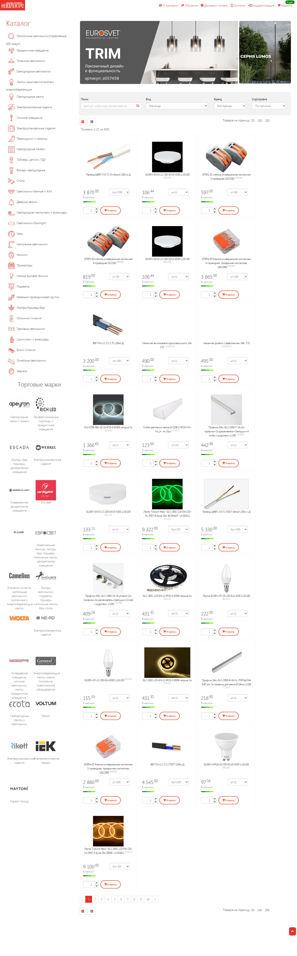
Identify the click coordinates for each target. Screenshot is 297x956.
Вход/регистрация (261, 5)
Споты (16, 181)
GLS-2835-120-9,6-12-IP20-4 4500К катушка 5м (167, 595)
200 (267, 120)
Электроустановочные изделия (31, 128)
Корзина (285, 5)
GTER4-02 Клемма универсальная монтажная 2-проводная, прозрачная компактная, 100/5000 (108, 768)
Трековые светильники (26, 329)
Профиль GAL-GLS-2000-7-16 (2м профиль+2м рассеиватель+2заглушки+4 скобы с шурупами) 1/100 (226, 431)
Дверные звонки (22, 202)
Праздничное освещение (28, 50)
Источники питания (24, 318)
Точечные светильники (26, 61)
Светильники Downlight (27, 223)
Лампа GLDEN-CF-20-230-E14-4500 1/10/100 (226, 595)
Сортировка (259, 99)
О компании (168, 5)
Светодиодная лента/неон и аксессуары (37, 212)
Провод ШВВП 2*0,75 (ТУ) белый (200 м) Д (108, 174)
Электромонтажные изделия (30, 107)
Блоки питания (21, 350)
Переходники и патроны (27, 138)
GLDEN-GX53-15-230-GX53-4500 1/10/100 (108, 511)
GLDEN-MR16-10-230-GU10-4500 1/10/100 (226, 764)
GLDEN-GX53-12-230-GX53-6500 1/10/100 (167, 258)
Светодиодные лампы (26, 96)
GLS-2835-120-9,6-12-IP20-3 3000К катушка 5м (167, 680)
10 (148, 899)
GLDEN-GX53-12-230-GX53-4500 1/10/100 (167, 174)
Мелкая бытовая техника (28, 276)
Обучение (189, 5)
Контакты (237, 5)
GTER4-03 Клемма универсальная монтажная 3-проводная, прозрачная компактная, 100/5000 (226, 263)
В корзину (110, 210)
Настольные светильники (28, 244)
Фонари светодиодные (26, 170)
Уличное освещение (25, 118)
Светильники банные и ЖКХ (30, 191)
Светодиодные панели (26, 149)
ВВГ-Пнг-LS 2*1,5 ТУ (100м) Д (108, 343)
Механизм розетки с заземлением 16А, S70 (226, 343)
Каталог (18, 23)
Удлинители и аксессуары (28, 339)
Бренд (218, 99)
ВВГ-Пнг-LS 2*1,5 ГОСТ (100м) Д (167, 764)
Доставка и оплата (214, 5)
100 (260, 120)
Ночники (18, 255)
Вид (148, 99)
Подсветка (18, 286)
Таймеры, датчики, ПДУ (27, 159)
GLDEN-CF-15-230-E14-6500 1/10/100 (104, 680)
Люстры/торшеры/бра (26, 307)
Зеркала (17, 371)
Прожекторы (20, 265)
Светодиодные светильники (29, 71)
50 (252, 120)
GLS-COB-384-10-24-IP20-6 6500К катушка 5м (108, 427)
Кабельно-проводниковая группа (33, 297)
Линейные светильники (27, 360)
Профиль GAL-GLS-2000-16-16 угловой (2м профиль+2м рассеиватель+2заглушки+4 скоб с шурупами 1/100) (108, 599)
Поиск (84, 99)
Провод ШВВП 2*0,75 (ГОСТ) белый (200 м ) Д (226, 511)
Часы (15, 233)
